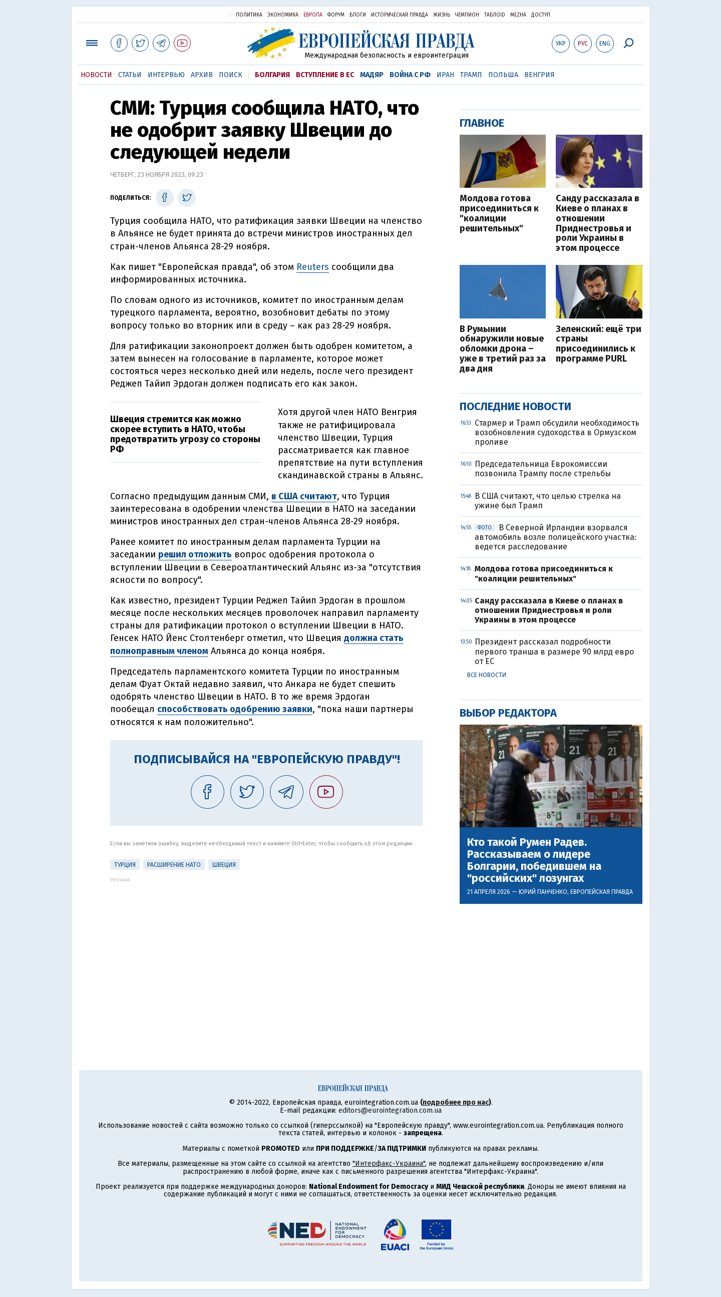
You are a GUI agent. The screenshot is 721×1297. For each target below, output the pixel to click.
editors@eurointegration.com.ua (390, 1110)
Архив (202, 75)
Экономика (282, 15)
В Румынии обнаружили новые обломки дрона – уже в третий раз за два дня (503, 349)
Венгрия (539, 75)
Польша (503, 75)
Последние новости (515, 406)
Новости (96, 75)
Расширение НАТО (174, 864)
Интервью (166, 75)
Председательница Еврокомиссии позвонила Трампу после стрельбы (543, 468)
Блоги (357, 15)
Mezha (518, 15)
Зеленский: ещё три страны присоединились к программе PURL (598, 344)
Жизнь (441, 15)
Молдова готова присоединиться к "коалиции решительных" (499, 213)
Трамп (471, 75)
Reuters (312, 266)
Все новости (486, 675)
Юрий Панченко (543, 891)
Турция (125, 864)
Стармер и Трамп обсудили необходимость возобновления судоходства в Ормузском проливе (557, 432)
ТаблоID (494, 15)
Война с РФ (410, 75)
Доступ (540, 15)
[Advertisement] (266, 952)
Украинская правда (198, 14)
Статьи (130, 75)
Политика (249, 15)
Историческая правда (399, 15)
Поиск (230, 75)
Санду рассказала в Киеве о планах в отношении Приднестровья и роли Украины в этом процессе (597, 223)
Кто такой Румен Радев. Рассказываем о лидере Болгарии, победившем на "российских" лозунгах (534, 860)
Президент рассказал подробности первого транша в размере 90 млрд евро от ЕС (554, 651)
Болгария (272, 75)
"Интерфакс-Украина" (388, 1163)
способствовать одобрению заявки (234, 709)
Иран (445, 75)
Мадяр (372, 75)
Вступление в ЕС (325, 75)
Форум (335, 15)
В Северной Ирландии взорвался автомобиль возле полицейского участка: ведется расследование (555, 537)
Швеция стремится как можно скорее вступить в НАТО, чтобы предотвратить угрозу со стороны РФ (185, 434)
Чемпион (467, 15)
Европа (312, 15)
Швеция (224, 864)
